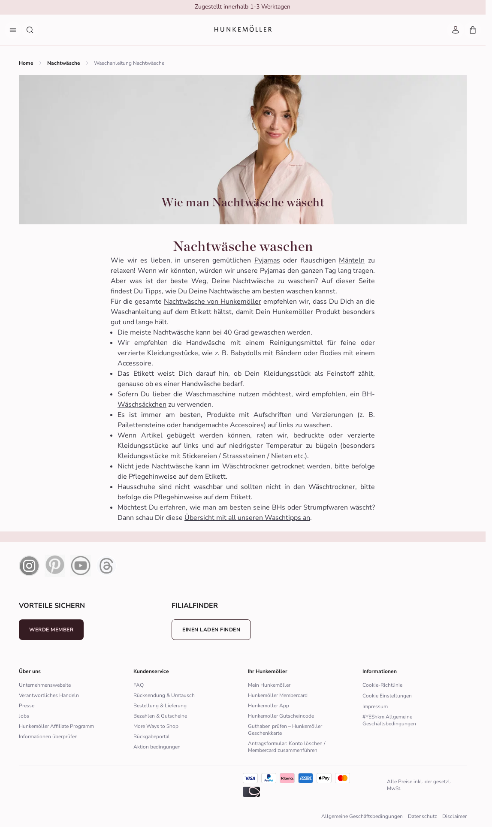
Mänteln (352, 260)
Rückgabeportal (151, 736)
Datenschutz (422, 816)
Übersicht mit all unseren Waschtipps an (247, 517)
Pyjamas (267, 260)
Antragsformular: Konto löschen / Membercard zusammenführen (286, 747)
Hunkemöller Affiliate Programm (56, 726)
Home (26, 63)
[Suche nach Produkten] (30, 30)
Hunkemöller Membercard (278, 695)
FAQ (138, 685)
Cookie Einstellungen (387, 695)
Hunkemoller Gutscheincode (281, 715)
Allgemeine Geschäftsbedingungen (362, 816)
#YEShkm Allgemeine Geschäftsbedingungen (389, 720)
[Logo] (243, 30)
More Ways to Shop (155, 726)
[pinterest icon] (55, 565)
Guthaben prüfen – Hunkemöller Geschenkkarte (285, 729)
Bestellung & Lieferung (160, 705)
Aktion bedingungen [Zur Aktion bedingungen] (157, 746)
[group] (242, 8)
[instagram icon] (29, 565)
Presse (26, 705)
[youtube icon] (80, 565)
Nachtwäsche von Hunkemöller (212, 301)
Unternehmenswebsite (45, 685)
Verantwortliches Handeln (49, 695)
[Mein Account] (455, 30)
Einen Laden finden (211, 629)
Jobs (24, 715)
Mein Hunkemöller (269, 685)
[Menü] (12, 30)
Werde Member (51, 629)
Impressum (375, 706)
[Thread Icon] (106, 565)
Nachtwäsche (63, 63)
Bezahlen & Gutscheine (160, 715)
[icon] (305, 778)
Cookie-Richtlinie (382, 685)
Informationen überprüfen (48, 736)
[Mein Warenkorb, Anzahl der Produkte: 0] (472, 30)
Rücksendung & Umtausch (164, 695)
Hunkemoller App (268, 705)
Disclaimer (454, 816)
